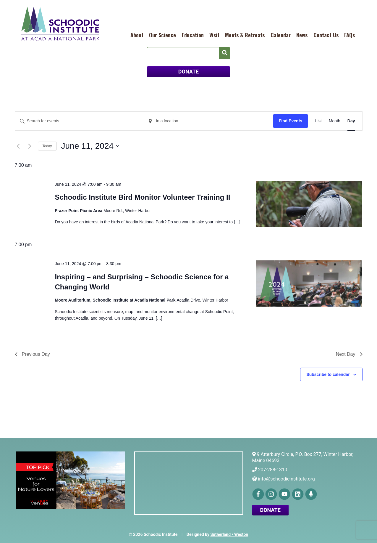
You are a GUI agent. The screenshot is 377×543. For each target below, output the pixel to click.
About (136, 35)
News (302, 35)
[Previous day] (18, 146)
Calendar (281, 35)
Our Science (162, 35)
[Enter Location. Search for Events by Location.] (208, 121)
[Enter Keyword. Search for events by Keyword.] (79, 121)
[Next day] (29, 146)
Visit (214, 35)
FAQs (349, 35)
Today (47, 146)
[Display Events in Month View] (334, 121)
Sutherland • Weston (229, 534)
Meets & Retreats (245, 35)
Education (193, 35)
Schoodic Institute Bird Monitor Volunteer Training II (142, 197)
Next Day (349, 354)
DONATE (188, 71)
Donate (270, 510)
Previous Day (32, 354)
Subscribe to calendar (328, 374)
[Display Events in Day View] (351, 121)
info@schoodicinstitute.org (286, 479)
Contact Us (326, 35)
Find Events (290, 120)
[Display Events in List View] (318, 121)
